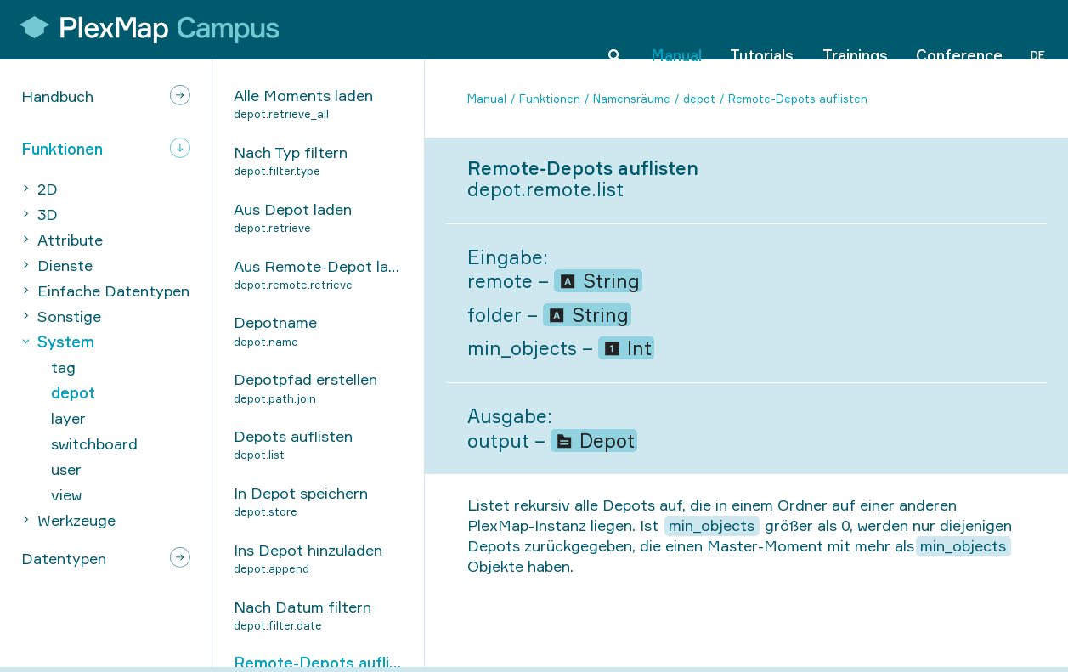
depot (699, 98)
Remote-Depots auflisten (797, 98)
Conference (959, 29)
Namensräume (631, 98)
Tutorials (762, 29)
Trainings (855, 29)
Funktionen (549, 98)
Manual (676, 29)
